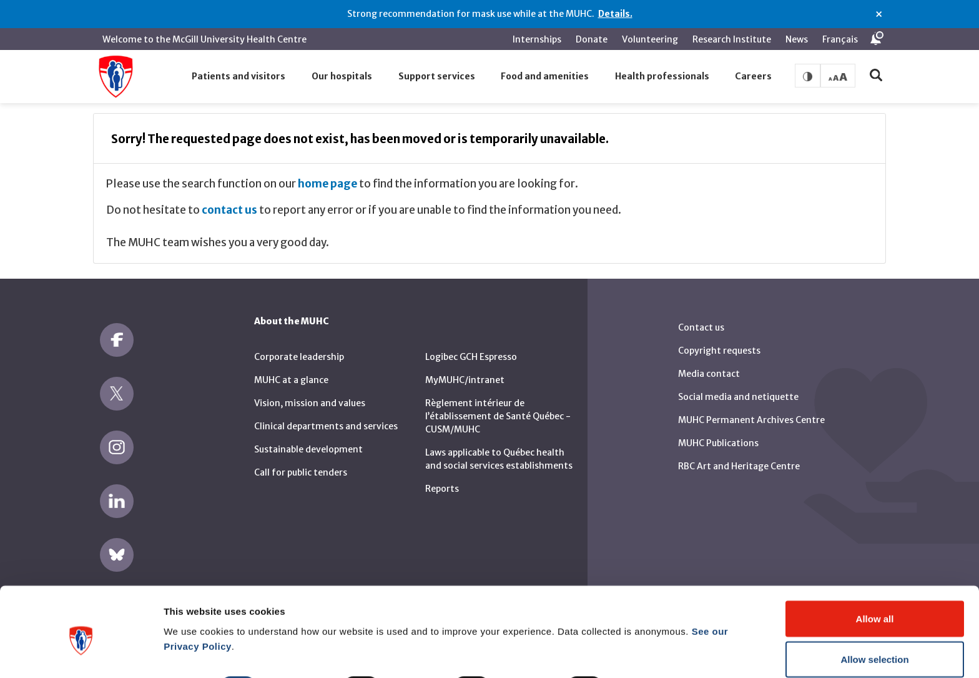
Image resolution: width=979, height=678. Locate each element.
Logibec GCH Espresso (471, 349)
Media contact (709, 366)
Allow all (875, 562)
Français (840, 39)
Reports (442, 481)
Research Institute (731, 39)
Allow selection (874, 604)
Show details (655, 631)
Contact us (701, 320)
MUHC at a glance (291, 372)
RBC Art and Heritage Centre (739, 458)
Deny (875, 644)
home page (327, 176)
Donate (592, 39)
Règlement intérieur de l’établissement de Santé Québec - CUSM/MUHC (498, 408)
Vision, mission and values (309, 395)
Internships (537, 39)
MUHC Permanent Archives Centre (751, 412)
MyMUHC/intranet (464, 372)
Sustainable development (308, 441)
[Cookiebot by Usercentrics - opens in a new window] (80, 653)
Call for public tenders (300, 465)
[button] (239, 76)
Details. (615, 13)
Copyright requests (719, 343)
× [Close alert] (879, 14)
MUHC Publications (718, 435)
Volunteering (650, 39)
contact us (229, 202)
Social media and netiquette (738, 389)
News (796, 39)
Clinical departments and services (326, 418)
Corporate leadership (299, 349)
